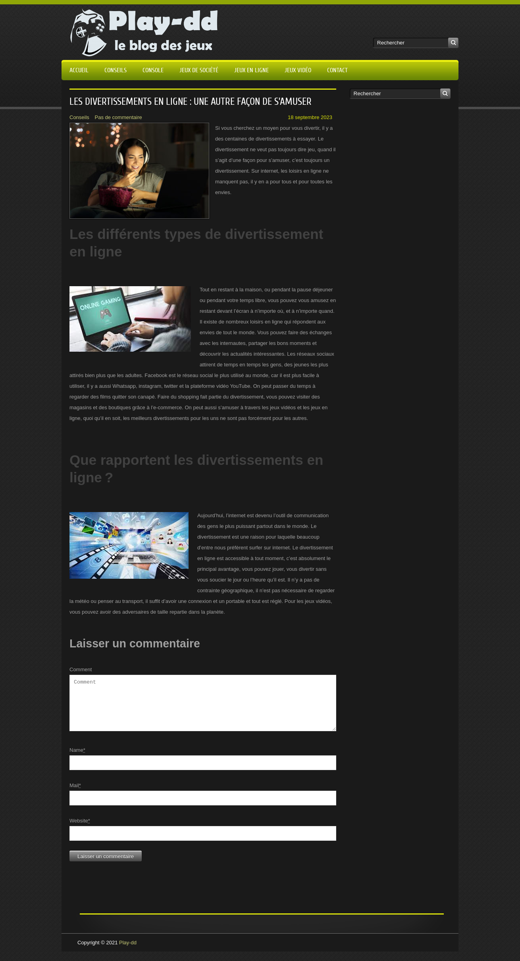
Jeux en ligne (251, 70)
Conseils (115, 70)
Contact (337, 70)
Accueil (79, 70)
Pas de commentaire (118, 117)
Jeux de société (198, 70)
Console (153, 70)
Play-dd (128, 952)
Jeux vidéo (298, 70)
